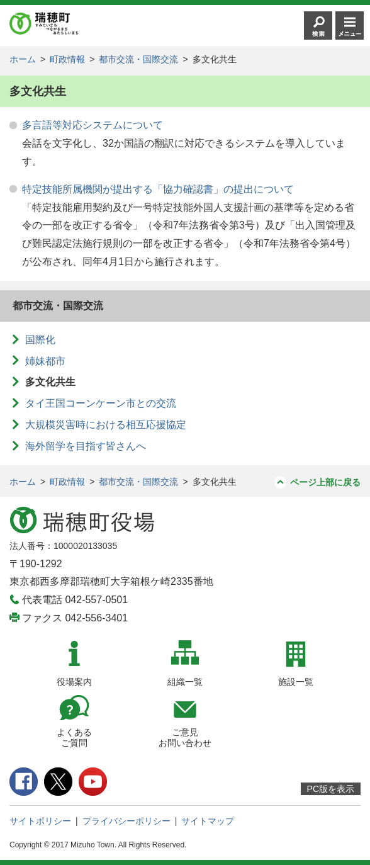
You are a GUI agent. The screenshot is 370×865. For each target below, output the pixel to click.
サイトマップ (207, 821)
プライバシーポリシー (126, 821)
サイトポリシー (40, 821)
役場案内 (74, 682)
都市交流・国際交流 (138, 59)
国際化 (40, 339)
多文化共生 (50, 381)
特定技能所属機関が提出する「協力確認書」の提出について (158, 189)
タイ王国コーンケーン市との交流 (100, 403)
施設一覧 (295, 682)
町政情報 (67, 59)
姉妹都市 (45, 361)
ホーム (22, 59)
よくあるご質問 (74, 737)
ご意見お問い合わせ (185, 737)
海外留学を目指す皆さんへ (85, 446)
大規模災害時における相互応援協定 (105, 424)
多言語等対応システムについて (92, 125)
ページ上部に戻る (325, 482)
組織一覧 (185, 682)
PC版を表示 (330, 789)
